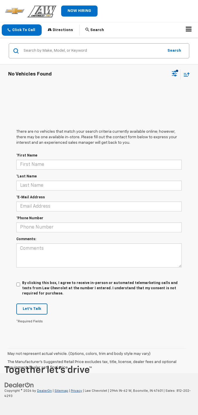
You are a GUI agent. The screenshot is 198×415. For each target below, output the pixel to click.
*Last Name (26, 176)
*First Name (26, 155)
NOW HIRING (79, 11)
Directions (60, 30)
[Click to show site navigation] (189, 30)
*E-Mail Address (30, 197)
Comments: (26, 239)
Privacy (76, 390)
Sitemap (61, 390)
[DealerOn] (19, 385)
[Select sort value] (185, 74)
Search (174, 51)
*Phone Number (29, 218)
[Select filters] (174, 74)
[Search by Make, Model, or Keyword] (92, 51)
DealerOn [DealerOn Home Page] (44, 390)
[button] (22, 30)
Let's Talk (32, 309)
